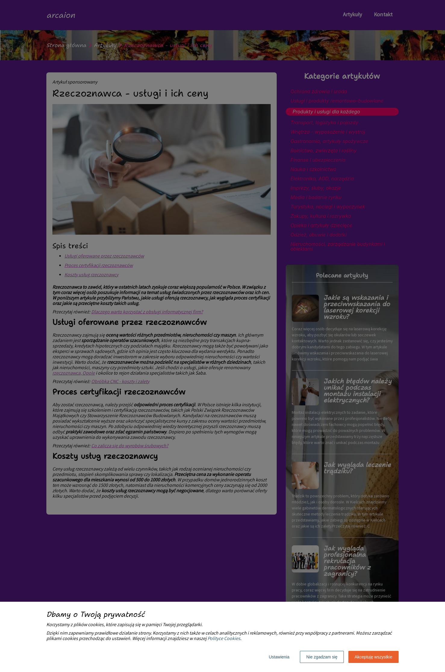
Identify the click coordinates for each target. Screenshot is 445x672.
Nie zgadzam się (322, 657)
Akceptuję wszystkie (373, 657)
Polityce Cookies (223, 639)
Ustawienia (279, 657)
